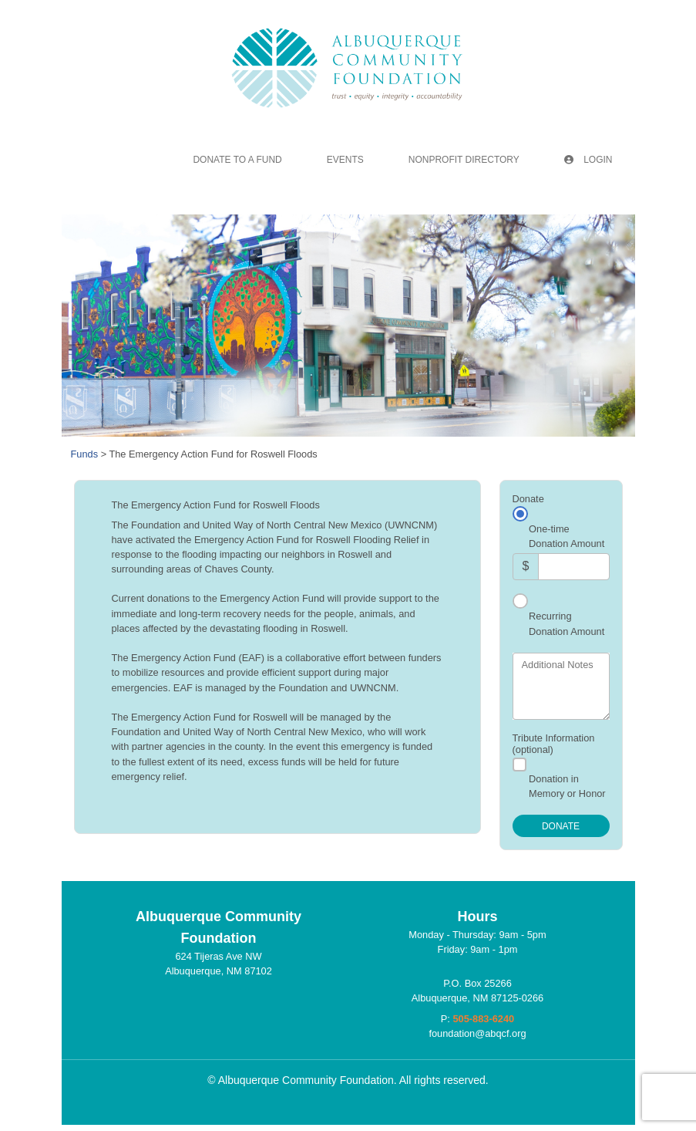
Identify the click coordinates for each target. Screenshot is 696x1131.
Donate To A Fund (237, 159)
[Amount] (573, 566)
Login (588, 159)
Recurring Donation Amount (566, 623)
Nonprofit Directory (464, 159)
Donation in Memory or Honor (567, 786)
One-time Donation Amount (566, 536)
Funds (85, 454)
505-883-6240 (483, 1019)
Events (345, 159)
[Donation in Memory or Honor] (519, 764)
